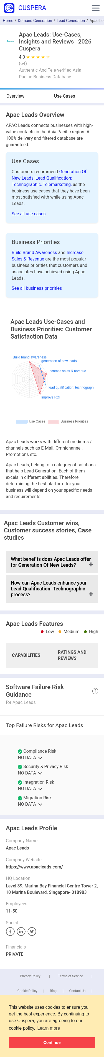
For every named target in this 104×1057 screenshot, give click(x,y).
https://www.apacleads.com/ (34, 867)
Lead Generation (71, 20)
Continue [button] (51, 1042)
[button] (96, 8)
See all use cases (29, 213)
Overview (15, 96)
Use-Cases (64, 96)
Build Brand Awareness (35, 252)
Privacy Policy (30, 976)
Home (8, 20)
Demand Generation (35, 20)
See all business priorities (37, 288)
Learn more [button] (48, 1028)
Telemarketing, (58, 184)
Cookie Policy (27, 991)
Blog (53, 991)
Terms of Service (70, 976)
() (23, 63)
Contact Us (77, 991)
